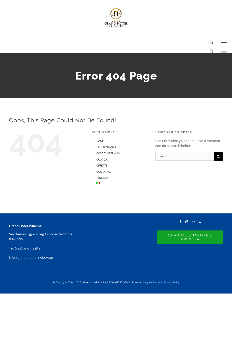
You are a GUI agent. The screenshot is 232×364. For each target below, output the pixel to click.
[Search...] (184, 156)
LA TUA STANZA (106, 147)
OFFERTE (101, 165)
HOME (100, 141)
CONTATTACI (104, 171)
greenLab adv (154, 282)
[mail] (193, 221)
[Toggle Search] (211, 42)
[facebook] (180, 221)
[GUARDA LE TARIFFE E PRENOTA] (190, 237)
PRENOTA (102, 177)
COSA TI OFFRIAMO (108, 153)
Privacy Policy (171, 282)
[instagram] (186, 221)
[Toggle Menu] (224, 42)
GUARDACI (102, 159)
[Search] (218, 156)
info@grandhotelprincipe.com (31, 257)
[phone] (199, 221)
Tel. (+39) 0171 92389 (24, 248)
